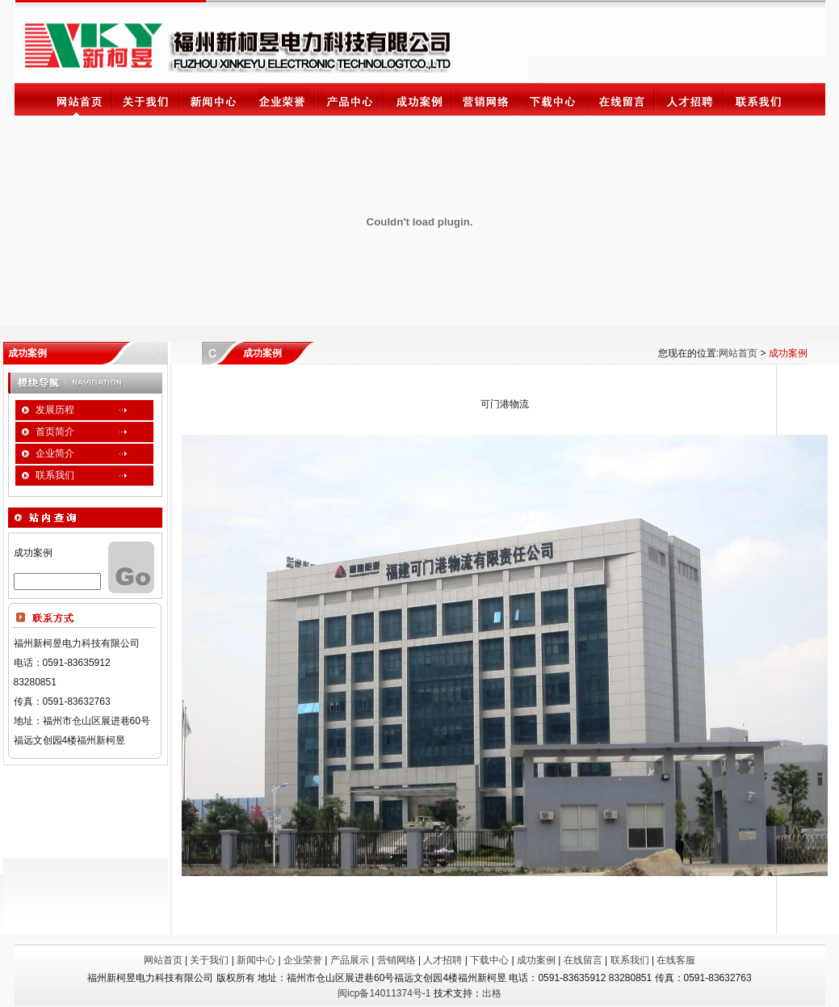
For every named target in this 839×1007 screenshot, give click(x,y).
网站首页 (738, 353)
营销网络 (396, 960)
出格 (491, 993)
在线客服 (676, 960)
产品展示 (349, 960)
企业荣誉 (302, 960)
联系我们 (629, 960)
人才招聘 (442, 960)
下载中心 (489, 960)
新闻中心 (256, 960)
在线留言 (583, 960)
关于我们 (209, 960)
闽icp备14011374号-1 (384, 993)
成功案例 (536, 960)
